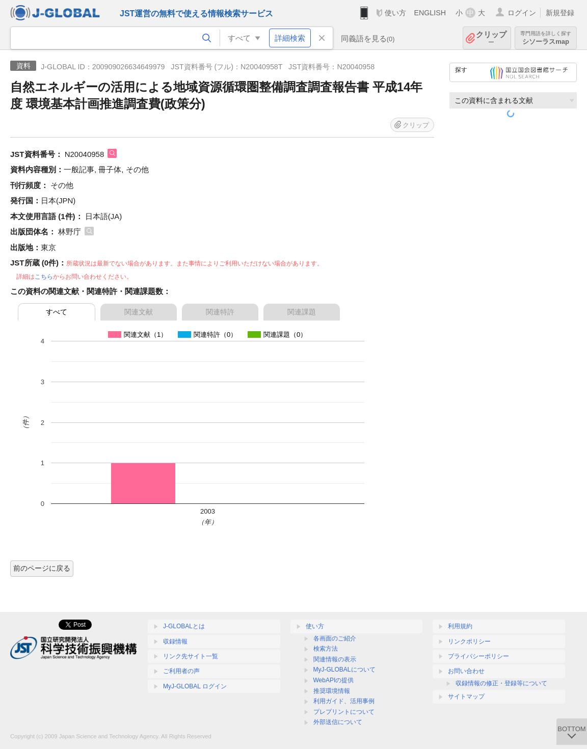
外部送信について (337, 722)
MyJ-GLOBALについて (344, 669)
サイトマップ (466, 696)
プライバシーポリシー (478, 656)
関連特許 (220, 312)
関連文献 (138, 312)
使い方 (395, 13)
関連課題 (301, 312)
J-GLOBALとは (184, 626)
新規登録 (560, 13)
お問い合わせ (466, 671)
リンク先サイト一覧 (190, 656)
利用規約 (460, 626)
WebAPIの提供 (333, 680)
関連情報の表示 (334, 659)
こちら (44, 276)
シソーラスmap (545, 38)
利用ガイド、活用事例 (344, 701)
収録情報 (175, 641)
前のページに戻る (41, 568)
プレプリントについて (344, 711)
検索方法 (325, 648)
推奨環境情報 (331, 690)
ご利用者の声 (181, 671)
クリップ (491, 38)
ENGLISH (430, 13)
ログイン (522, 13)
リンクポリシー (469, 641)
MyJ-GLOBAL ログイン (195, 686)
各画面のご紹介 (334, 638)
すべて (56, 312)
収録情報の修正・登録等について (501, 683)
